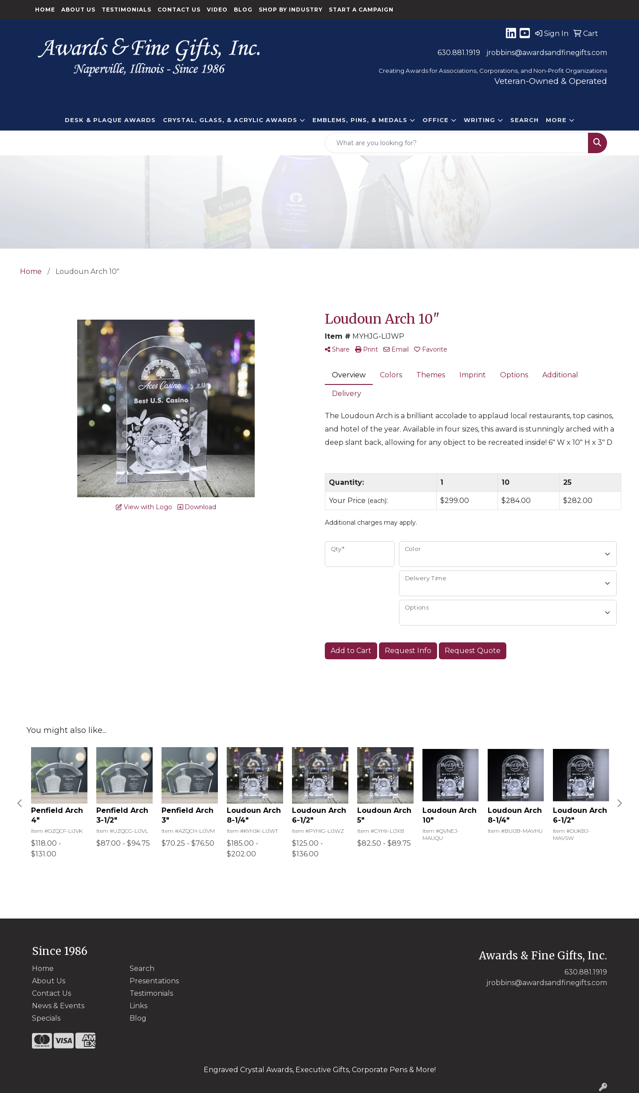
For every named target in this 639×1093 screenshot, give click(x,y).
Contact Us (179, 9)
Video (217, 9)
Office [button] (435, 119)
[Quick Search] (456, 143)
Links (138, 1006)
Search (524, 119)
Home (45, 9)
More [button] (556, 119)
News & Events (58, 1006)
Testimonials (126, 9)
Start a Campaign (361, 9)
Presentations (154, 981)
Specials (46, 1018)
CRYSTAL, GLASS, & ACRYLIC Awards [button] (230, 119)
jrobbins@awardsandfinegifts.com (546, 52)
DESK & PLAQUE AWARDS (110, 119)
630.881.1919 (459, 52)
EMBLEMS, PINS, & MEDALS (359, 119)
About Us (78, 9)
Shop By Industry (291, 9)
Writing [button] (479, 119)
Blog (243, 9)
